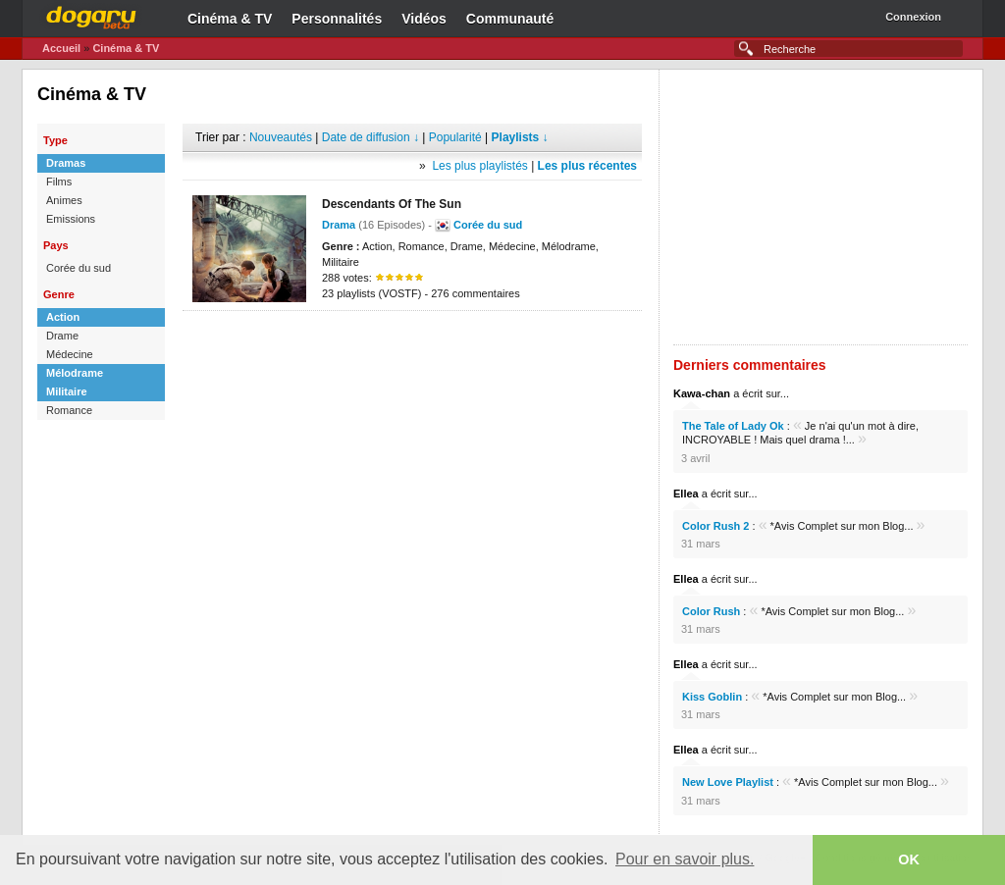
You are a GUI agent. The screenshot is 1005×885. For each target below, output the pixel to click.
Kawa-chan (701, 393)
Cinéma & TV (229, 18)
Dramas (65, 163)
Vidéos (424, 18)
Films (59, 181)
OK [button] (909, 859)
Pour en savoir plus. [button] (684, 859)
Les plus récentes (587, 166)
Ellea (686, 493)
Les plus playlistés (479, 166)
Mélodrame (74, 373)
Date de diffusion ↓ (370, 137)
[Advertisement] (412, 340)
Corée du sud (78, 268)
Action (62, 317)
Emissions (70, 219)
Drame (62, 335)
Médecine (69, 354)
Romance (69, 410)
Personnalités (336, 18)
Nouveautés (280, 137)
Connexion (913, 17)
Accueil (61, 48)
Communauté (510, 18)
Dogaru (91, 14)
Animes (64, 200)
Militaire (66, 391)
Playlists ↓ (520, 137)
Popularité (455, 137)
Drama (338, 225)
